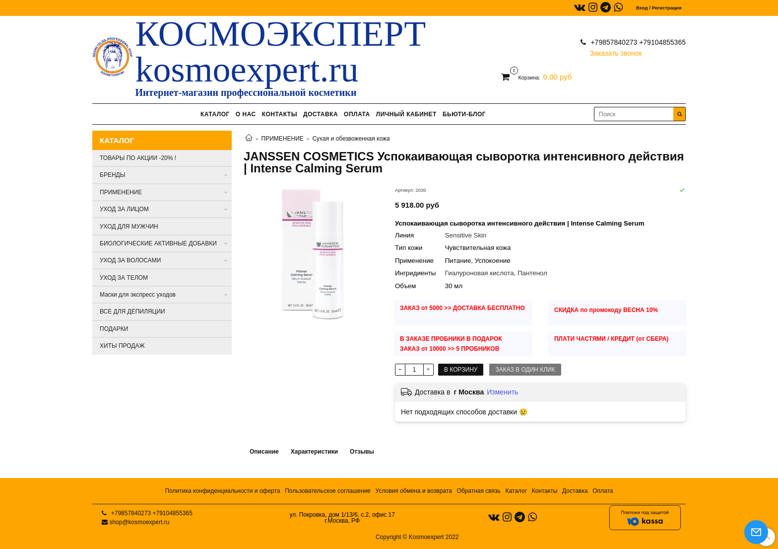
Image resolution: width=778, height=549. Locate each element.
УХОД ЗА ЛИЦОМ (124, 209)
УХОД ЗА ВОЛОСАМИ (130, 260)
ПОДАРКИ (114, 328)
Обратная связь (478, 490)
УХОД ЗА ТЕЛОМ (124, 277)
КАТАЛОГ (215, 114)
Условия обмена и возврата (414, 490)
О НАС (246, 114)
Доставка (575, 490)
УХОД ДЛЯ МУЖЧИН (129, 226)
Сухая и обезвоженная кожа (350, 138)
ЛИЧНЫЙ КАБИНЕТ (406, 114)
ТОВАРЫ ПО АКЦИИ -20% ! (138, 158)
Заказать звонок (616, 51)
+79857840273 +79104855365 (637, 42)
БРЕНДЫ (112, 174)
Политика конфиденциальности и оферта (222, 490)
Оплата (602, 490)
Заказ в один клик (525, 369)
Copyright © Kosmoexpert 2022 (417, 537)
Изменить (502, 392)
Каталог (516, 490)
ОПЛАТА (357, 114)
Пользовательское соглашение (328, 490)
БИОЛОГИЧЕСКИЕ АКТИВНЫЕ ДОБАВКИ (158, 243)
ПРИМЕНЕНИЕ (282, 138)
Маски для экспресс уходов (138, 294)
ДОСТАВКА (320, 114)
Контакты (545, 490)
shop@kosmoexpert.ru (139, 522)
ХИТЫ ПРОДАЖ (122, 345)
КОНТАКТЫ (279, 114)
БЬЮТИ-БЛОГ (464, 114)
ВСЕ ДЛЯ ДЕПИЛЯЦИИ (132, 311)
